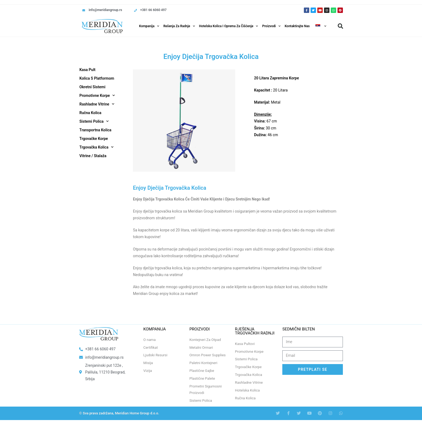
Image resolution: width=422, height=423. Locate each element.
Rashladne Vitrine (96, 104)
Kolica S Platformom (96, 78)
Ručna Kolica (90, 113)
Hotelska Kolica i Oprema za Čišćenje (228, 26)
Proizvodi (271, 26)
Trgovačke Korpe (93, 138)
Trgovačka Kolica (96, 147)
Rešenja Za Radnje (179, 26)
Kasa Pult (87, 70)
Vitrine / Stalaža (92, 156)
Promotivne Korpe (97, 95)
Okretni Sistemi (92, 87)
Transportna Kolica (95, 130)
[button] (340, 26)
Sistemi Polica (94, 121)
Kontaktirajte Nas (297, 26)
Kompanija (149, 26)
